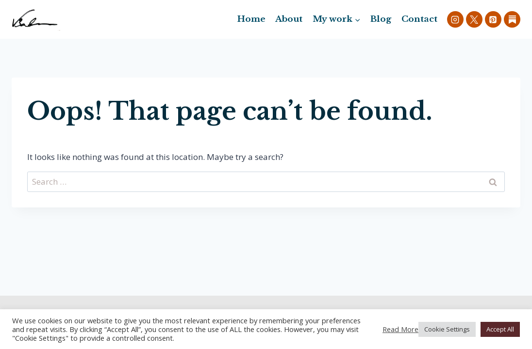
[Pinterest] (493, 19)
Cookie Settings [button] (447, 329)
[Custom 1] (512, 19)
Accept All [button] (500, 329)
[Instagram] (455, 19)
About (288, 19)
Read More (400, 329)
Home (251, 19)
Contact (419, 19)
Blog (380, 19)
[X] (474, 19)
